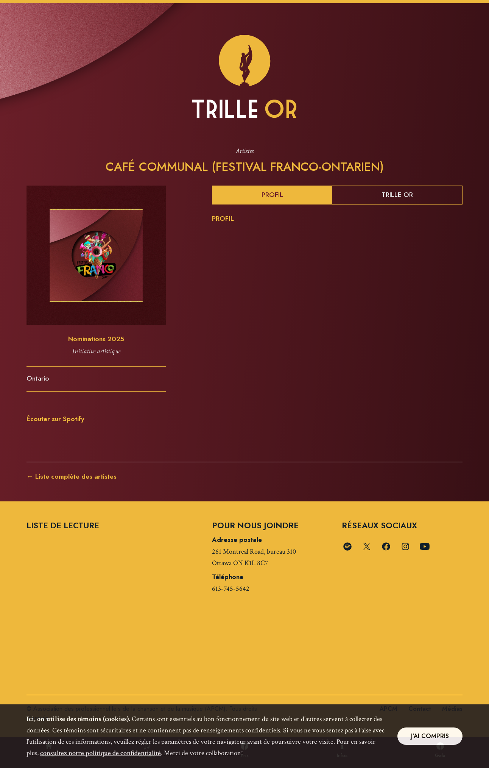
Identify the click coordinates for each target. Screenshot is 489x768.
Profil (272, 195)
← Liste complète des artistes (71, 476)
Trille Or (397, 195)
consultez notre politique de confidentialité (100, 753)
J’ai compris (430, 736)
